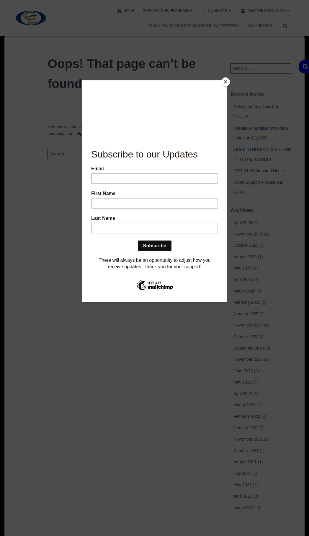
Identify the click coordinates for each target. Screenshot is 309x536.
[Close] (225, 81)
